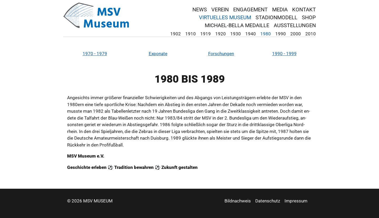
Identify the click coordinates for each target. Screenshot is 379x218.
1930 (235, 33)
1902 (175, 33)
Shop (309, 17)
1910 (190, 33)
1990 (280, 33)
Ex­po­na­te (158, 53)
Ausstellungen (295, 25)
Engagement (250, 9)
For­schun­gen (221, 53)
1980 (265, 33)
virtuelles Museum (225, 17)
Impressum (296, 200)
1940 (250, 33)
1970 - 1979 (95, 53)
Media (280, 9)
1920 (220, 33)
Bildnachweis (238, 200)
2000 (295, 33)
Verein (220, 9)
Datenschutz (267, 200)
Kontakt (304, 9)
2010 (310, 33)
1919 (205, 33)
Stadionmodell (276, 17)
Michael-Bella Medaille (237, 25)
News (199, 9)
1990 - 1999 (284, 53)
